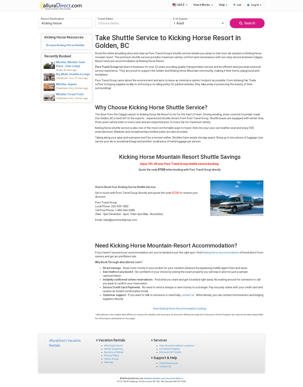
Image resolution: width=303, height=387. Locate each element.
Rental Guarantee (113, 349)
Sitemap (108, 362)
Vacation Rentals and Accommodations (163, 378)
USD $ (179, 4)
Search (247, 23)
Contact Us (165, 366)
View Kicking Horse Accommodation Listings (180, 308)
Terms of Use (111, 359)
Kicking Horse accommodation (220, 252)
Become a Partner (113, 352)
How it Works (203, 4)
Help (223, 4)
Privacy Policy (111, 355)
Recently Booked (57, 56)
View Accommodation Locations (176, 345)
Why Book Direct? (113, 345)
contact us (188, 295)
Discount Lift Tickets (170, 352)
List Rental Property (169, 349)
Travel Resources (168, 363)
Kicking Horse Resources (63, 37)
